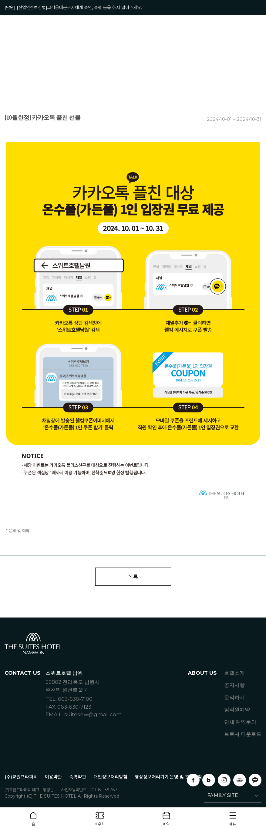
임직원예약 (237, 710)
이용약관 (53, 777)
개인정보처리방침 (110, 777)
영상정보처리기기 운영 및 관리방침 (168, 777)
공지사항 (234, 686)
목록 (133, 577)
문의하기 (234, 698)
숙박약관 (77, 777)
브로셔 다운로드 (242, 735)
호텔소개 (234, 673)
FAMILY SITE (221, 796)
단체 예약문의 (240, 722)
